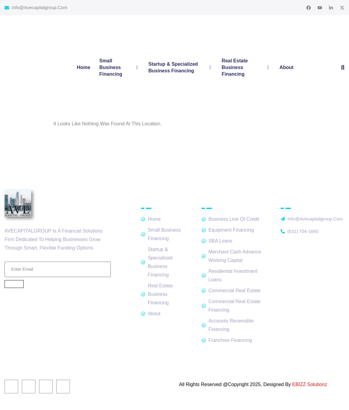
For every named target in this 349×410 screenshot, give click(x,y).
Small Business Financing (119, 67)
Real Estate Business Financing (246, 67)
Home (83, 67)
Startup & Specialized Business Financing (180, 67)
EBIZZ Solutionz (309, 384)
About (286, 67)
